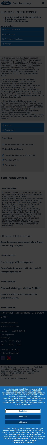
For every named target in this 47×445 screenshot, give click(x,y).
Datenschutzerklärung (23, 442)
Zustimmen (22, 416)
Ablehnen (23, 422)
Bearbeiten (23, 411)
